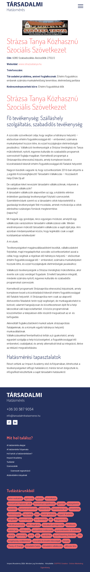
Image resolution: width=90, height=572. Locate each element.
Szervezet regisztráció (20, 471)
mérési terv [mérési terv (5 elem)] (13, 530)
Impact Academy (14, 458)
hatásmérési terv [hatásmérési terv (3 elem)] (59, 509)
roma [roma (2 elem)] (31, 535)
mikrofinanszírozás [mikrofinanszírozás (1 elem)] (16, 525)
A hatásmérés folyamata (17, 449)
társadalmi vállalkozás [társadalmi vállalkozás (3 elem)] (52, 546)
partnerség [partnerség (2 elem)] (21, 535)
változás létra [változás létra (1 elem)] (70, 546)
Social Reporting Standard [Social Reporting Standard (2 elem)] (65, 535)
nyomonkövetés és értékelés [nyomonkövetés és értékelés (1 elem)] (67, 530)
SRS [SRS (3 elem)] (80, 535)
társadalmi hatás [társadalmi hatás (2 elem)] (33, 546)
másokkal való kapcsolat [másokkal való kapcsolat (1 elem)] (53, 525)
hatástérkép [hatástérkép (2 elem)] (74, 509)
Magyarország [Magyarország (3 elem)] (61, 520)
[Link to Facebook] (9, 422)
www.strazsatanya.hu (30, 64)
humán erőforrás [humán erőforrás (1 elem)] (48, 514)
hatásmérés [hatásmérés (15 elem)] (44, 509)
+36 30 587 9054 (20, 409)
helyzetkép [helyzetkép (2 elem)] (28, 514)
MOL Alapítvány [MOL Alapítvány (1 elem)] (33, 525)
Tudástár (10, 462)
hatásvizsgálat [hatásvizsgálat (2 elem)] (14, 514)
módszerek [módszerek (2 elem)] (25, 530)
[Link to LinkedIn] (15, 422)
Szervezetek (12, 466)
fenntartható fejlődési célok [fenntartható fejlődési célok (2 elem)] (19, 504)
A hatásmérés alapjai (16, 445)
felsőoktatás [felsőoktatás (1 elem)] (51, 498)
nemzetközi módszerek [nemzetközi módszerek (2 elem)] (43, 530)
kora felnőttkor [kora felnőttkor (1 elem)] (41, 520)
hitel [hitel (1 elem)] (37, 514)
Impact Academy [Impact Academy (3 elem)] (65, 514)
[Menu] (79, 6)
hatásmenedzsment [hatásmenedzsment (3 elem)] (28, 509)
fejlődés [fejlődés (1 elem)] (39, 498)
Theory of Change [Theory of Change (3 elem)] (15, 546)
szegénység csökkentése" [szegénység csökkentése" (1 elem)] (19, 541)
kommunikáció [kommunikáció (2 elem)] (25, 520)
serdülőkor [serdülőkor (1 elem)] (46, 535)
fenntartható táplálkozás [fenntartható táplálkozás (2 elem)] (44, 504)
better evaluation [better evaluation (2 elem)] (15, 498)
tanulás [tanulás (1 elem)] (66, 541)
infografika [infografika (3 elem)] (12, 520)
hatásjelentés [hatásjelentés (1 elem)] (73, 504)
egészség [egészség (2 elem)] (29, 498)
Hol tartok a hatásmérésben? (19, 453)
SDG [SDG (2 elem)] (37, 535)
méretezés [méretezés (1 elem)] (71, 525)
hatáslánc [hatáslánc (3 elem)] (12, 509)
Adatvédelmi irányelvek (17, 475)
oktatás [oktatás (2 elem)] (11, 535)
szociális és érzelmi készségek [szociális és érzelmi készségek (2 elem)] (46, 541)
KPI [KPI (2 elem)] (51, 520)
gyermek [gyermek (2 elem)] (61, 504)
